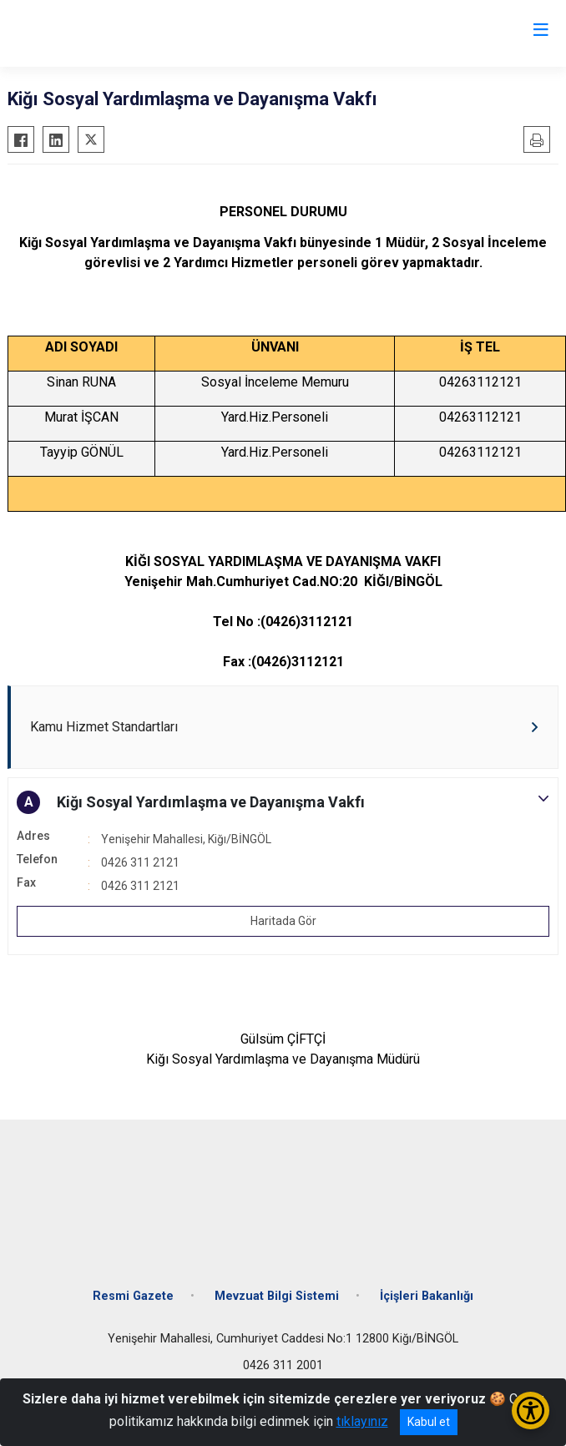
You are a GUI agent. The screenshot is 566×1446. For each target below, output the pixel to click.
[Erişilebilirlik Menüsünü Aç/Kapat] (530, 1410)
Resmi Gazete (133, 1296)
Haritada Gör (283, 921)
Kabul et (428, 1421)
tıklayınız (362, 1421)
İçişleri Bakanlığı (426, 1296)
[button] (283, 802)
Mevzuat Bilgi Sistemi (277, 1296)
